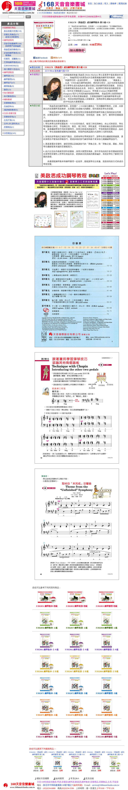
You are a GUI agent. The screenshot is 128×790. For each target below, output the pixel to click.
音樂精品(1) (9, 127)
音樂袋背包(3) (10, 117)
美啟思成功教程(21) (12, 49)
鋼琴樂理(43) (9, 79)
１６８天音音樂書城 (44, 13)
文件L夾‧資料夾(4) (11, 124)
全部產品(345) (10, 133)
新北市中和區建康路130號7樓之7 (62, 785)
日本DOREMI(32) (11, 66)
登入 (106, 3)
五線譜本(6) (9, 106)
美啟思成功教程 (59, 13)
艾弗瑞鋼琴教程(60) (12, 62)
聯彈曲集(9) (9, 86)
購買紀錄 (123, 3)
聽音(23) (7, 90)
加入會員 (98, 3)
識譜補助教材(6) (11, 110)
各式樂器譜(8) (10, 96)
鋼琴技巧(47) (9, 83)
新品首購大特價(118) (13, 31)
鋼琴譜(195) (9, 76)
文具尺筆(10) (9, 120)
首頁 (90, 3)
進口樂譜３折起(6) (12, 69)
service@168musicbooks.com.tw (105, 785)
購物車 (113, 3)
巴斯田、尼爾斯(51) (12, 59)
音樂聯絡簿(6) (10, 103)
